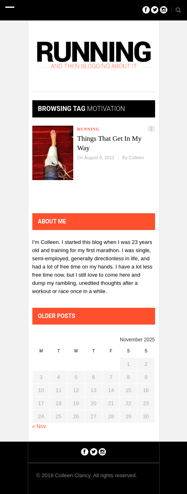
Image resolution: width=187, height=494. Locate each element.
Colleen (136, 157)
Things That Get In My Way (109, 143)
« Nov (39, 426)
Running (88, 129)
